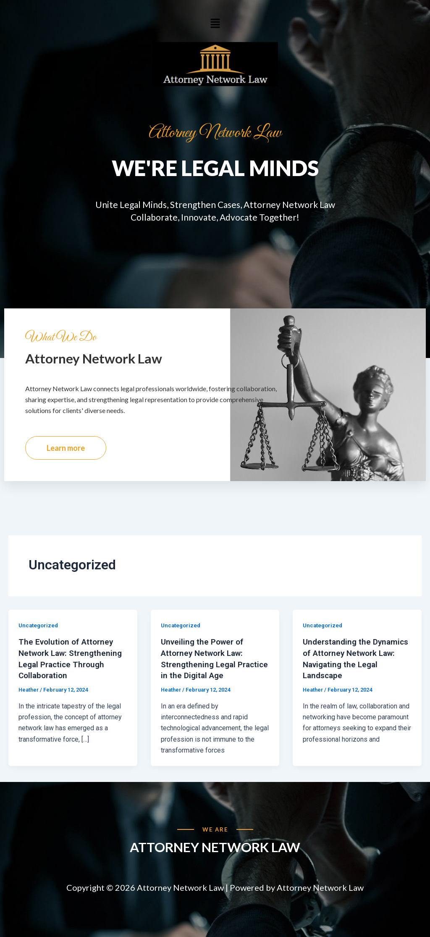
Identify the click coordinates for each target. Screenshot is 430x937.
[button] (215, 23)
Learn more (66, 458)
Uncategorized (39, 635)
